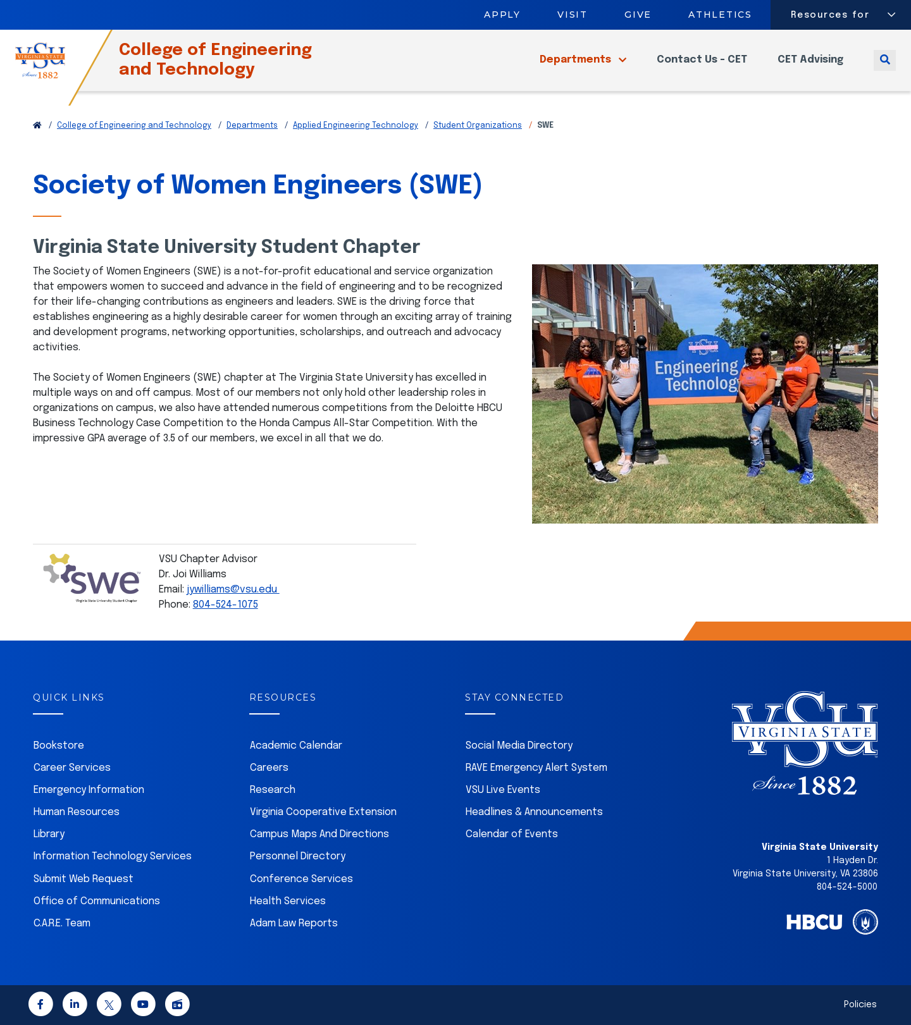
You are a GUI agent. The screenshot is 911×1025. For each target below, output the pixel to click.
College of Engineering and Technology (236, 67)
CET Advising (810, 67)
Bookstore (59, 745)
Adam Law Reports (294, 923)
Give (638, 14)
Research (272, 790)
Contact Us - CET (702, 67)
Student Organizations (477, 126)
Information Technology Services (113, 856)
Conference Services (301, 879)
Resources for (830, 15)
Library (49, 834)
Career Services (72, 768)
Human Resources (77, 812)
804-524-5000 (847, 887)
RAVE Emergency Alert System (536, 768)
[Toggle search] (885, 67)
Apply (502, 14)
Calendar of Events (512, 834)
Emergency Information (89, 790)
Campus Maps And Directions (319, 834)
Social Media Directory (519, 745)
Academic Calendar (296, 745)
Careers (269, 768)
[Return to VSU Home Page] (37, 126)
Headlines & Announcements (534, 812)
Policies (860, 1004)
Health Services (288, 901)
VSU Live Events (503, 790)
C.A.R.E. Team (62, 923)
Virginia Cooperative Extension (323, 812)
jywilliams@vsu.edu (233, 589)
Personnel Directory (297, 856)
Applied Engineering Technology (355, 126)
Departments (577, 67)
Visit (572, 14)
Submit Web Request (83, 879)
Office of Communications (97, 901)
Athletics (721, 14)
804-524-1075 (225, 604)
